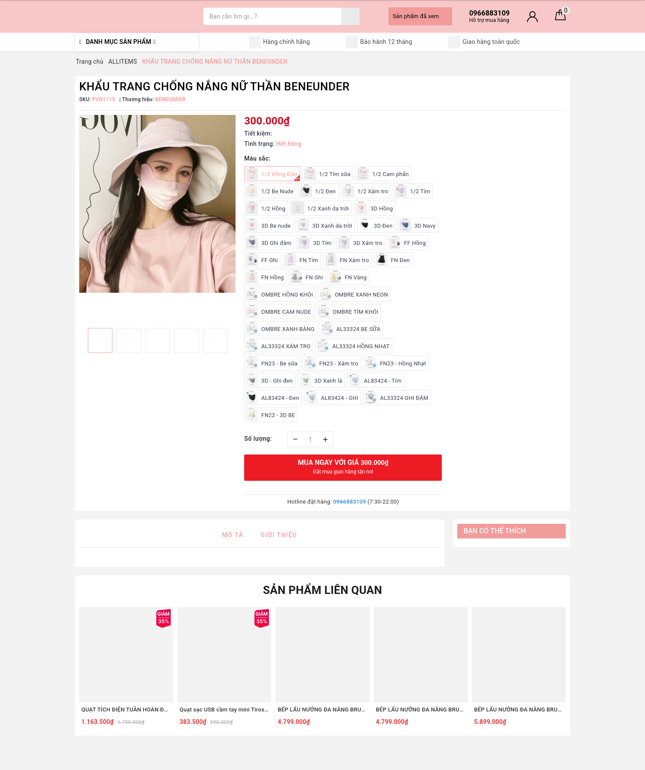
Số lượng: (258, 438)
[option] (157, 204)
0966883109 (349, 501)
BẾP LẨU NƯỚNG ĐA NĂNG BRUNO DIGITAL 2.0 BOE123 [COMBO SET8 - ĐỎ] (519, 709)
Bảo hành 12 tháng (379, 42)
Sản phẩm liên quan (322, 590)
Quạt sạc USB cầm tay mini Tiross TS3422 (224, 709)
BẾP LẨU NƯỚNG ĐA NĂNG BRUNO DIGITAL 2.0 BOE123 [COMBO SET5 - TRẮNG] (420, 709)
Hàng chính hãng (279, 42)
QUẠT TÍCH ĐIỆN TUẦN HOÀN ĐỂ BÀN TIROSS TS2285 (126, 709)
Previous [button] (79, 340)
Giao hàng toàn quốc (484, 42)
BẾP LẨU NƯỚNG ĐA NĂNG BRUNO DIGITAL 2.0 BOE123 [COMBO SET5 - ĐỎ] (322, 709)
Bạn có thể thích (495, 531)
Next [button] (235, 340)
